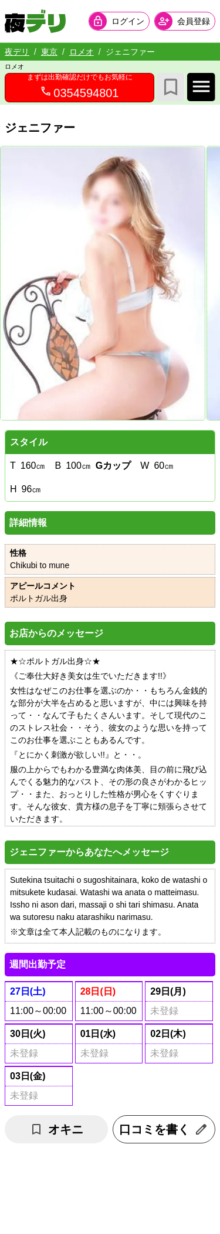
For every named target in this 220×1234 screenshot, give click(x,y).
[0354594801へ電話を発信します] (79, 87)
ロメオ (81, 51)
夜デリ (17, 51)
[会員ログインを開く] (119, 21)
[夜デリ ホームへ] (35, 21)
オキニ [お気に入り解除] (56, 1129)
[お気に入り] (171, 87)
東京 (49, 51)
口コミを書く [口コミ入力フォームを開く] (163, 1129)
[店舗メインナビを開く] (201, 87)
